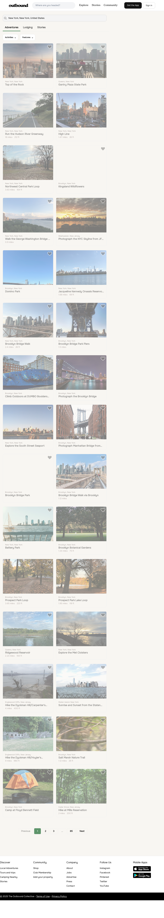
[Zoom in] (161, 15)
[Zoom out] (161, 19)
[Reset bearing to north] (161, 23)
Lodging (28, 27)
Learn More (78, 54)
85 (71, 848)
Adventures (11, 27)
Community (110, 5)
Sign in (149, 5)
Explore (83, 5)
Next (82, 848)
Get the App (133, 5)
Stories (96, 5)
